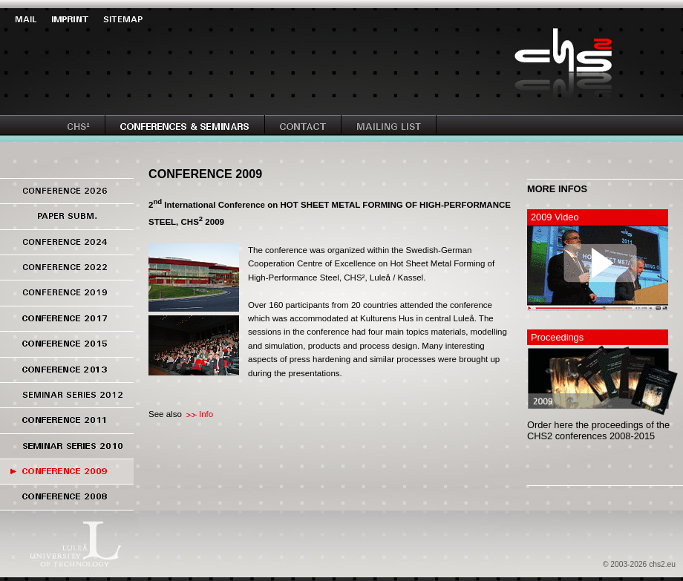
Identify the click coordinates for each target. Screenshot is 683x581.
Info (206, 414)
